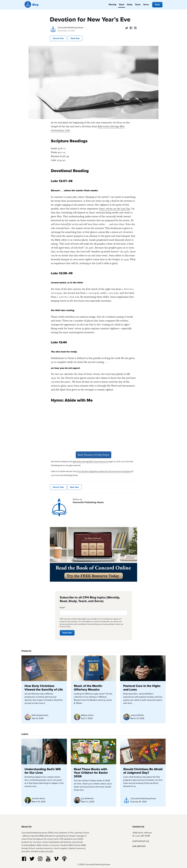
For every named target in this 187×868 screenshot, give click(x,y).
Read (121, 4)
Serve (146, 4)
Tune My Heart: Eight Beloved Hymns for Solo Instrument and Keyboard (105, 471)
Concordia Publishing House (70, 27)
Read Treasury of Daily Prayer (93, 455)
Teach (138, 4)
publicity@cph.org (140, 841)
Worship (112, 4)
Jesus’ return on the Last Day (114, 208)
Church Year (58, 38)
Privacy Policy (65, 626)
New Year (75, 38)
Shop (157, 4)
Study (129, 4)
